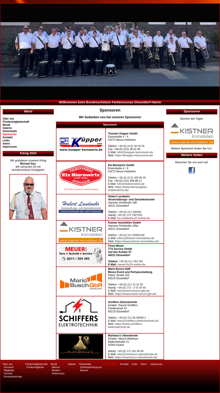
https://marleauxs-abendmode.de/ (136, 357)
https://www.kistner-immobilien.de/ (137, 241)
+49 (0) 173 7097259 (129, 215)
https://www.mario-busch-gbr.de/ (135, 293)
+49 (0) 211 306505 (129, 212)
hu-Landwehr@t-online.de (133, 218)
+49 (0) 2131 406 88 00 (132, 177)
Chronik (8, 373)
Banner (84, 370)
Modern (56, 370)
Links (6, 140)
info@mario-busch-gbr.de (133, 290)
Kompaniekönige (13, 376)
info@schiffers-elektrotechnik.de (137, 320)
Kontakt (8, 137)
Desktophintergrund (91, 367)
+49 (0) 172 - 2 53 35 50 (131, 287)
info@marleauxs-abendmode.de (137, 354)
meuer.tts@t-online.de (132, 264)
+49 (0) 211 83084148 (131, 235)
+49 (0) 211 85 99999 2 (132, 317)
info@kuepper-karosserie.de (135, 152)
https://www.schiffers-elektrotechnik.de (125, 325)
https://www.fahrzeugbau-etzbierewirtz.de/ (127, 188)
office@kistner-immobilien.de (135, 238)
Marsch (56, 367)
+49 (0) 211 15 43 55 (130, 284)
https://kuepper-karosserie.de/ (134, 155)
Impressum (10, 146)
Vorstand (8, 367)
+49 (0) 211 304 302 (131, 261)
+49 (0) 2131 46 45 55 (131, 146)
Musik (6, 124)
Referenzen (58, 373)
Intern (6, 143)
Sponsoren (10, 134)
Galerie (7, 128)
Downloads (10, 131)
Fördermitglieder (35, 367)
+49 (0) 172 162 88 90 (130, 351)
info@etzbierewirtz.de (131, 183)
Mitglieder (9, 370)
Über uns (8, 118)
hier (209, 148)
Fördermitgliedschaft (16, 121)
